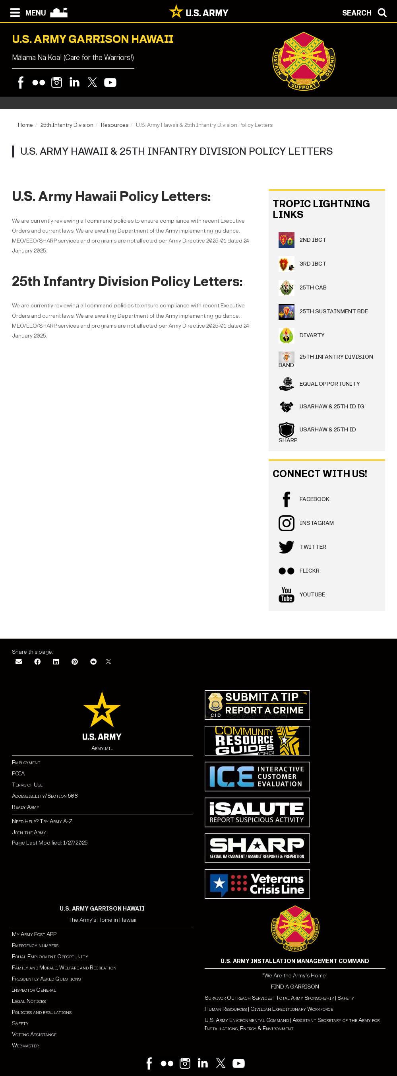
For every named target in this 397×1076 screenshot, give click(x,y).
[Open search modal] (366, 12)
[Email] (18, 662)
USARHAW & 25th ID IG (321, 407)
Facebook (304, 499)
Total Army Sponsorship (305, 997)
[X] (108, 662)
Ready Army (25, 807)
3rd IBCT (302, 264)
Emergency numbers (35, 945)
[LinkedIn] (56, 662)
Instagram (306, 523)
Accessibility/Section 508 (44, 795)
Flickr (299, 571)
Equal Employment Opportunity (50, 956)
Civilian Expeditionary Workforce (291, 1009)
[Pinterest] (74, 662)
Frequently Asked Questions (46, 978)
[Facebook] (37, 662)
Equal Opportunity (319, 384)
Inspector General (34, 990)
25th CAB (303, 288)
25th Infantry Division (67, 125)
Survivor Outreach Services (238, 997)
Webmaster (25, 1045)
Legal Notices (29, 1001)
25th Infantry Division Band (326, 360)
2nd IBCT (302, 240)
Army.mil (102, 748)
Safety (20, 1023)
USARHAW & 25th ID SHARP (317, 433)
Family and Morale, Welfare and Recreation (64, 967)
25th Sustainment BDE (323, 312)
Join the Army (29, 832)
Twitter (302, 547)
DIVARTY (302, 336)
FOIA (18, 773)
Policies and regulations (42, 1012)
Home (25, 125)
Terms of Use (27, 784)
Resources (114, 125)
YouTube (302, 595)
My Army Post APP (34, 934)
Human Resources (226, 1009)
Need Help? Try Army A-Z (42, 821)
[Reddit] (93, 662)
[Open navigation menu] (26, 12)
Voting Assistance (34, 1034)
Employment (26, 762)
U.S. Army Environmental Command (247, 1020)
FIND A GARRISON (295, 986)
